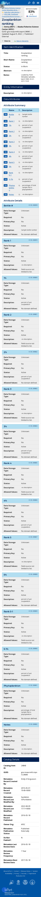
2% (10, 136)
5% (10, 166)
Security (24, 873)
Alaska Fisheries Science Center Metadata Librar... (11, 9)
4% (10, 156)
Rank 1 (11, 121)
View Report (33, 16)
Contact (16, 871)
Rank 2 (11, 131)
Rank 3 (11, 142)
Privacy (16, 873)
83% (31, 11)
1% (10, 125)
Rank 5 (11, 162)
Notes (11, 194)
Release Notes (26, 871)
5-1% (11, 179)
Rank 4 (11, 152)
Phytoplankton (12, 187)
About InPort (7, 871)
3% (10, 146)
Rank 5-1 (11, 174)
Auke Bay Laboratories (11, 12)
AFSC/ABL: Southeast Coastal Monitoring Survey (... (11, 15)
